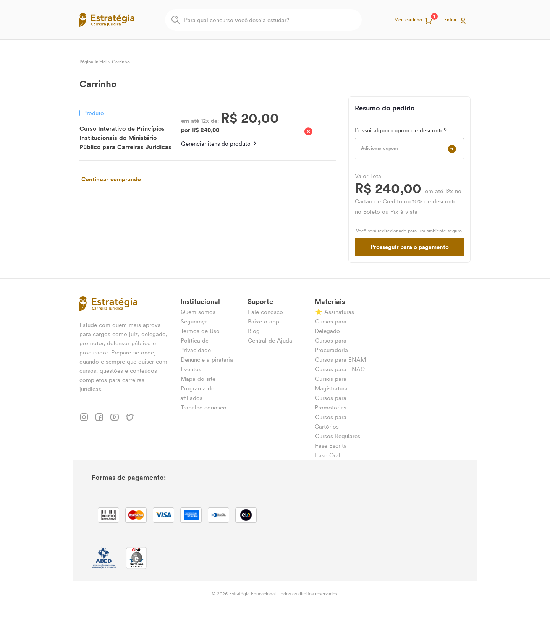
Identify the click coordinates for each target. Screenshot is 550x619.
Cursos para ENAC (340, 369)
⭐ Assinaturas (334, 311)
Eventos (191, 369)
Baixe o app (263, 321)
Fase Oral (327, 455)
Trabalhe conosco (203, 407)
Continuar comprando (111, 179)
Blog (254, 331)
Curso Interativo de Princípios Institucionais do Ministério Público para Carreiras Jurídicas (125, 138)
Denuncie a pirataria (207, 359)
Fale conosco (265, 311)
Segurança (194, 321)
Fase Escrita (331, 445)
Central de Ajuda (270, 340)
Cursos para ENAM (340, 359)
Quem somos (198, 311)
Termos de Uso (200, 331)
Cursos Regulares (337, 436)
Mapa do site (198, 378)
